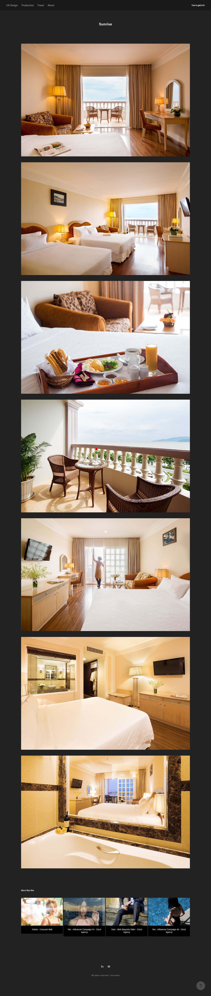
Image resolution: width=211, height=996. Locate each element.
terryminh (198, 5)
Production (28, 5)
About (51, 5)
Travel (40, 5)
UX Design (12, 5)
